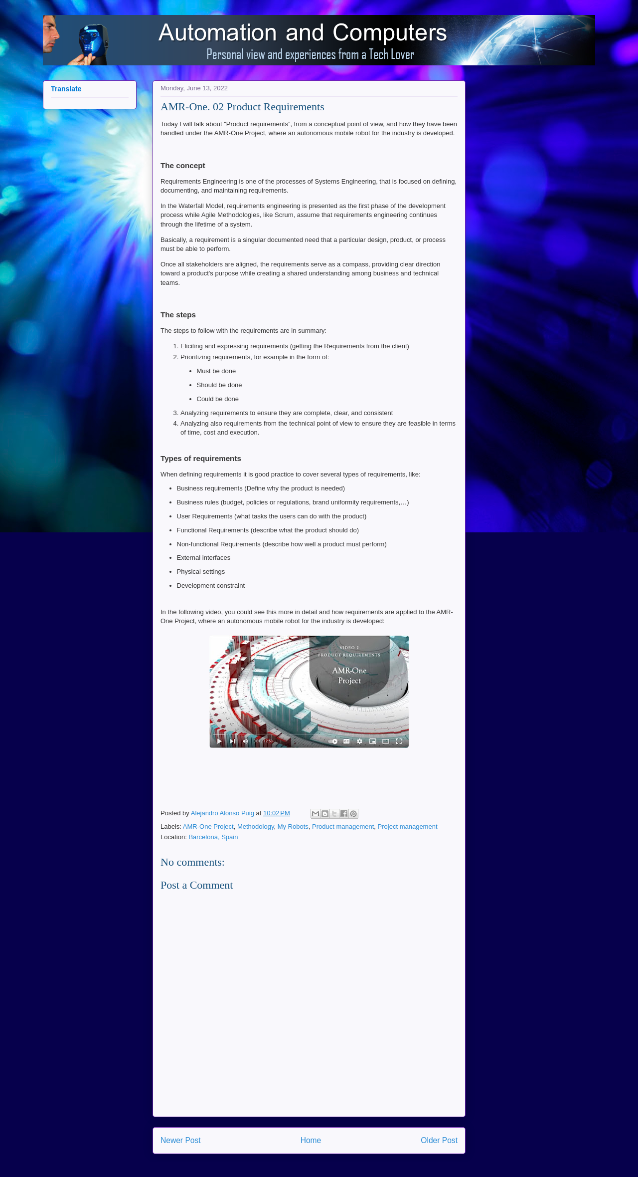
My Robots (293, 826)
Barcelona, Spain (213, 837)
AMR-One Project (208, 826)
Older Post (439, 1140)
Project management (408, 826)
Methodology (255, 826)
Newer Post (180, 1140)
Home (311, 1140)
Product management (343, 826)
